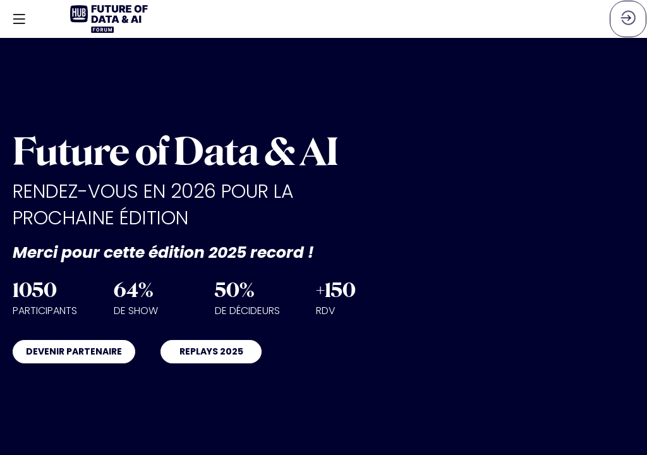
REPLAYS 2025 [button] (211, 351)
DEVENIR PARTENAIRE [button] (74, 351)
